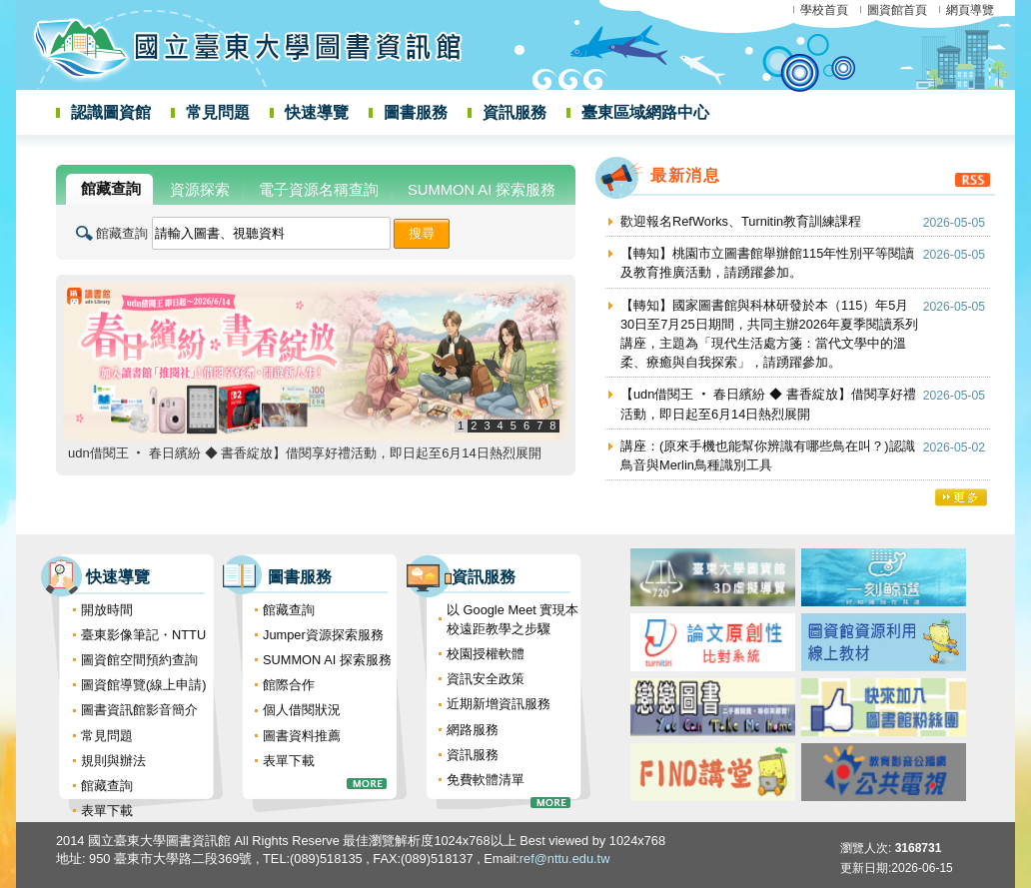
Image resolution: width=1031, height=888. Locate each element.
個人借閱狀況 (302, 709)
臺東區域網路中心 (645, 112)
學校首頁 (824, 10)
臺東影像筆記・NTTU (143, 634)
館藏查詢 (122, 233)
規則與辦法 (113, 760)
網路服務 (473, 729)
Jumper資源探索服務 (323, 634)
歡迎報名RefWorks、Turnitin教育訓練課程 (740, 221)
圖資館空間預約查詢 (139, 659)
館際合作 (289, 684)
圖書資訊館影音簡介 (139, 709)
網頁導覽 (970, 10)
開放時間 (107, 609)
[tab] (109, 189)
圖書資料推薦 (302, 735)
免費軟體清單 (485, 779)
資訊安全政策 (485, 678)
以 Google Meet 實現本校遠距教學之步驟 (512, 619)
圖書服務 (416, 112)
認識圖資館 (111, 112)
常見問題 (218, 112)
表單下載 (107, 810)
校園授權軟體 (485, 653)
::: (21, 162)
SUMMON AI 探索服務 (327, 659)
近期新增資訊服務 (498, 703)
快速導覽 (317, 112)
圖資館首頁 (897, 10)
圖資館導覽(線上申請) (144, 684)
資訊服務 (514, 112)
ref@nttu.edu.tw (564, 858)
